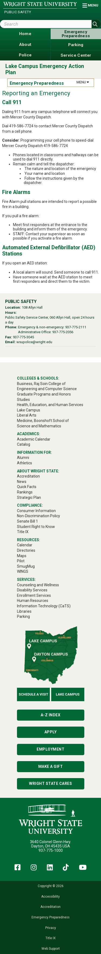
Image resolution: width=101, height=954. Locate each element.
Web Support (50, 948)
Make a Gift (50, 766)
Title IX (50, 938)
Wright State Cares (50, 783)
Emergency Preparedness (50, 917)
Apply (50, 732)
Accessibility (50, 896)
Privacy (50, 928)
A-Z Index (51, 715)
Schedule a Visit (33, 694)
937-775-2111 (75, 327)
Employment (50, 749)
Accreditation (50, 907)
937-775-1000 (51, 850)
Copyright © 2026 (51, 886)
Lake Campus (67, 694)
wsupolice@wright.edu (34, 342)
